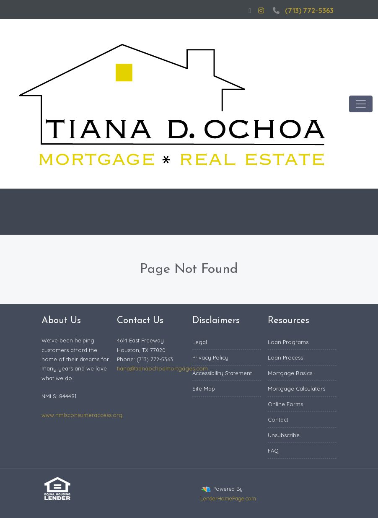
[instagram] (261, 10)
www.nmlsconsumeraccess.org (81, 415)
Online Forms (285, 404)
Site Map (203, 388)
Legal (199, 342)
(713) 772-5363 (302, 10)
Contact (278, 419)
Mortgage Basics (290, 373)
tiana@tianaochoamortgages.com (162, 368)
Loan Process (285, 357)
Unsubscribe (284, 435)
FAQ (273, 450)
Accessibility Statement (222, 373)
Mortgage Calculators (296, 388)
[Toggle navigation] (361, 104)
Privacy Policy (210, 357)
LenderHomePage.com (228, 498)
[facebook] (249, 10)
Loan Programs (288, 342)
